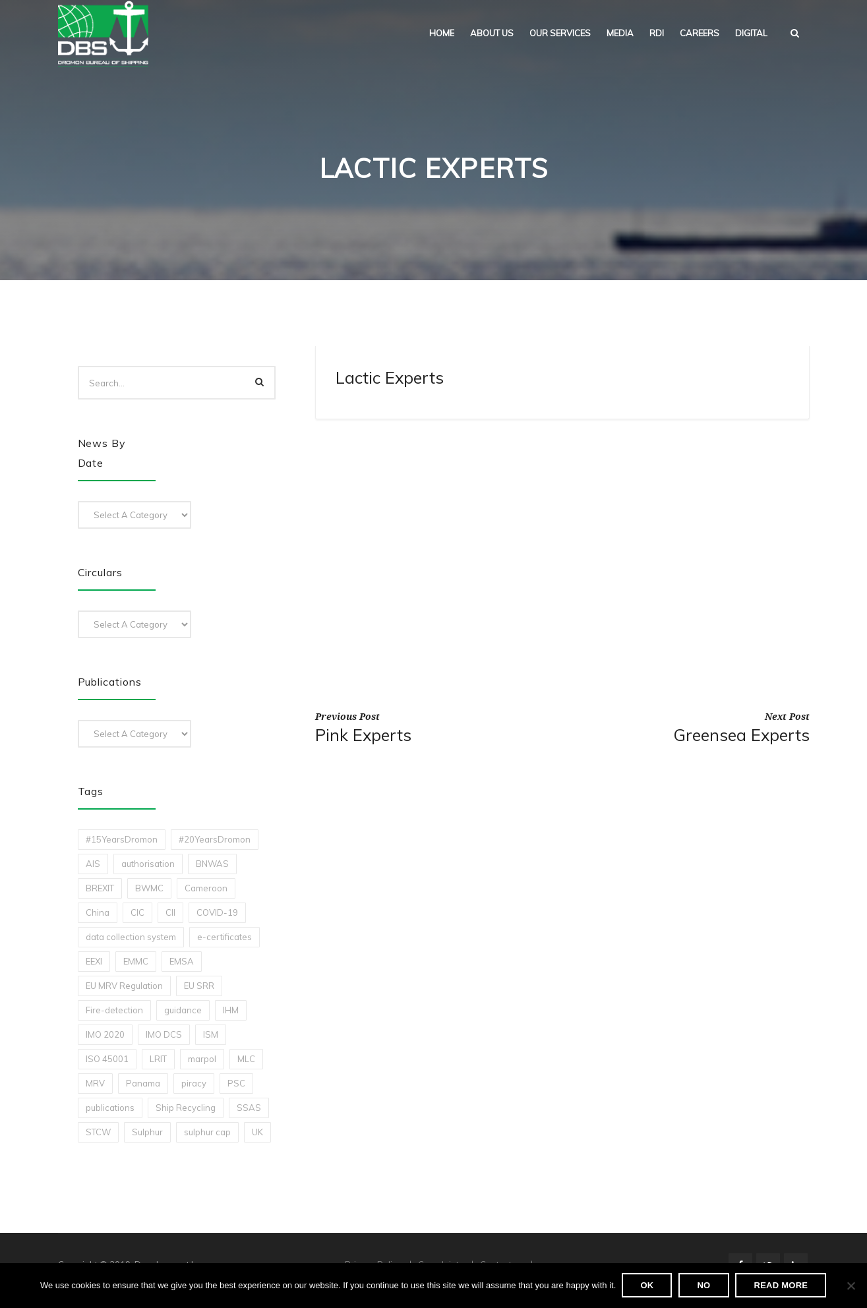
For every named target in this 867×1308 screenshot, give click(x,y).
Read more (781, 1286)
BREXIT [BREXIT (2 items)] (100, 888)
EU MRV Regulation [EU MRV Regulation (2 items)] (124, 985)
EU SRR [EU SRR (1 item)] (199, 985)
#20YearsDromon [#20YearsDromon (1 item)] (215, 839)
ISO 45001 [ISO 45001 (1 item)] (107, 1059)
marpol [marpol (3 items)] (202, 1059)
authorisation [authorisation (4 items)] (148, 863)
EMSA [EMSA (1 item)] (181, 961)
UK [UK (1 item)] (257, 1132)
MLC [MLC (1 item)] (246, 1059)
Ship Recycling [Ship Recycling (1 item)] (186, 1107)
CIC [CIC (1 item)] (137, 912)
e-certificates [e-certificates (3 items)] (224, 937)
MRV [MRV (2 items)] (95, 1083)
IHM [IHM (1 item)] (231, 1010)
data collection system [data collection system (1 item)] (131, 937)
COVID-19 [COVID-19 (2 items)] (217, 912)
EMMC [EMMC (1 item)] (135, 961)
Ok (647, 1286)
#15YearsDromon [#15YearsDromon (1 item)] (122, 839)
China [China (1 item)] (97, 912)
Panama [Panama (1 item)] (143, 1083)
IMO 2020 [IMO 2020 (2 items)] (105, 1034)
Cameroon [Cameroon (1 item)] (206, 888)
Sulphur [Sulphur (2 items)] (147, 1132)
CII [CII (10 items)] (170, 912)
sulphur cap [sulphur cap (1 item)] (207, 1132)
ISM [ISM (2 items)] (210, 1034)
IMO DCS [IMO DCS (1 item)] (164, 1034)
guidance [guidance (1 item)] (183, 1010)
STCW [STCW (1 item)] (98, 1132)
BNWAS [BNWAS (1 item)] (212, 863)
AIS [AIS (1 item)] (93, 863)
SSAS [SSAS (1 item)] (249, 1107)
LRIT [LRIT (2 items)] (158, 1059)
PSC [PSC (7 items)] (236, 1083)
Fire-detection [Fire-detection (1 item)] (114, 1010)
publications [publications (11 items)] (110, 1107)
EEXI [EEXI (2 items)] (94, 961)
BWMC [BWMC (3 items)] (149, 888)
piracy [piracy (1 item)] (193, 1083)
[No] (850, 1286)
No (704, 1286)
